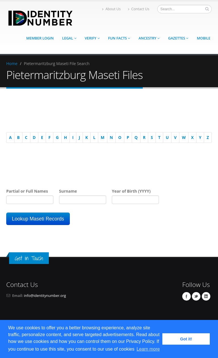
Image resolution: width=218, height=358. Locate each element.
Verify (92, 38)
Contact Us (138, 9)
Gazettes (178, 38)
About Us (111, 9)
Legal (69, 38)
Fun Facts (119, 38)
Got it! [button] (186, 339)
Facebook (186, 296)
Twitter (196, 296)
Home (12, 63)
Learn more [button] (148, 349)
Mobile (203, 38)
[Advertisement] (106, 111)
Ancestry (149, 38)
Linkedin (206, 296)
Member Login (40, 38)
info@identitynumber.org (45, 295)
